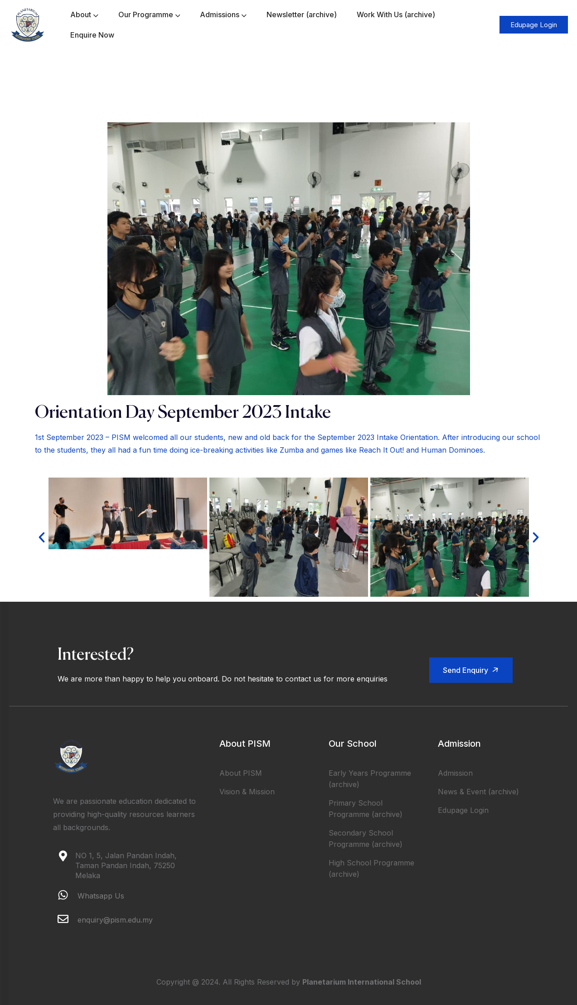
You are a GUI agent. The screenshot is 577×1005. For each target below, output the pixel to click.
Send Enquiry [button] (472, 669)
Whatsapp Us (101, 895)
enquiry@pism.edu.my (115, 919)
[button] (41, 537)
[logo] (28, 24)
